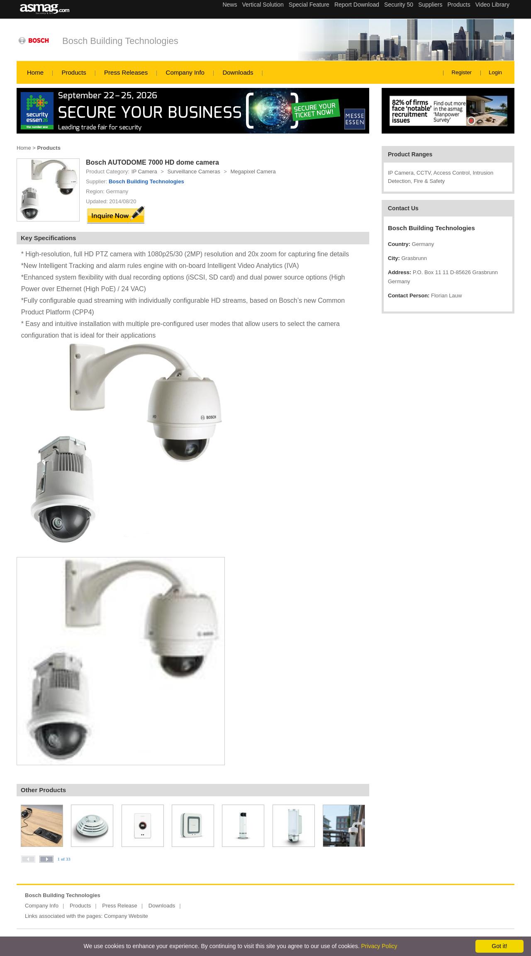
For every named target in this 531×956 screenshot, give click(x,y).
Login (495, 72)
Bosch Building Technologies (120, 41)
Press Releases (126, 72)
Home (35, 72)
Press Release (119, 905)
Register (462, 72)
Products (73, 72)
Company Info (185, 72)
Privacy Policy (379, 946)
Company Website (126, 916)
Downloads (237, 72)
